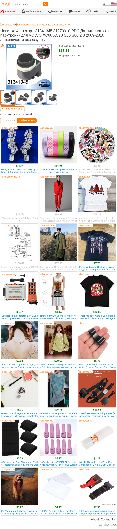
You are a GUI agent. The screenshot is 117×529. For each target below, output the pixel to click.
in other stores (26, 120)
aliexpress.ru (46, 128)
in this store (8, 120)
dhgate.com (85, 176)
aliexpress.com (9, 128)
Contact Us (108, 519)
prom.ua (6, 225)
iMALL (113, 524)
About (95, 519)
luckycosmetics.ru (11, 176)
